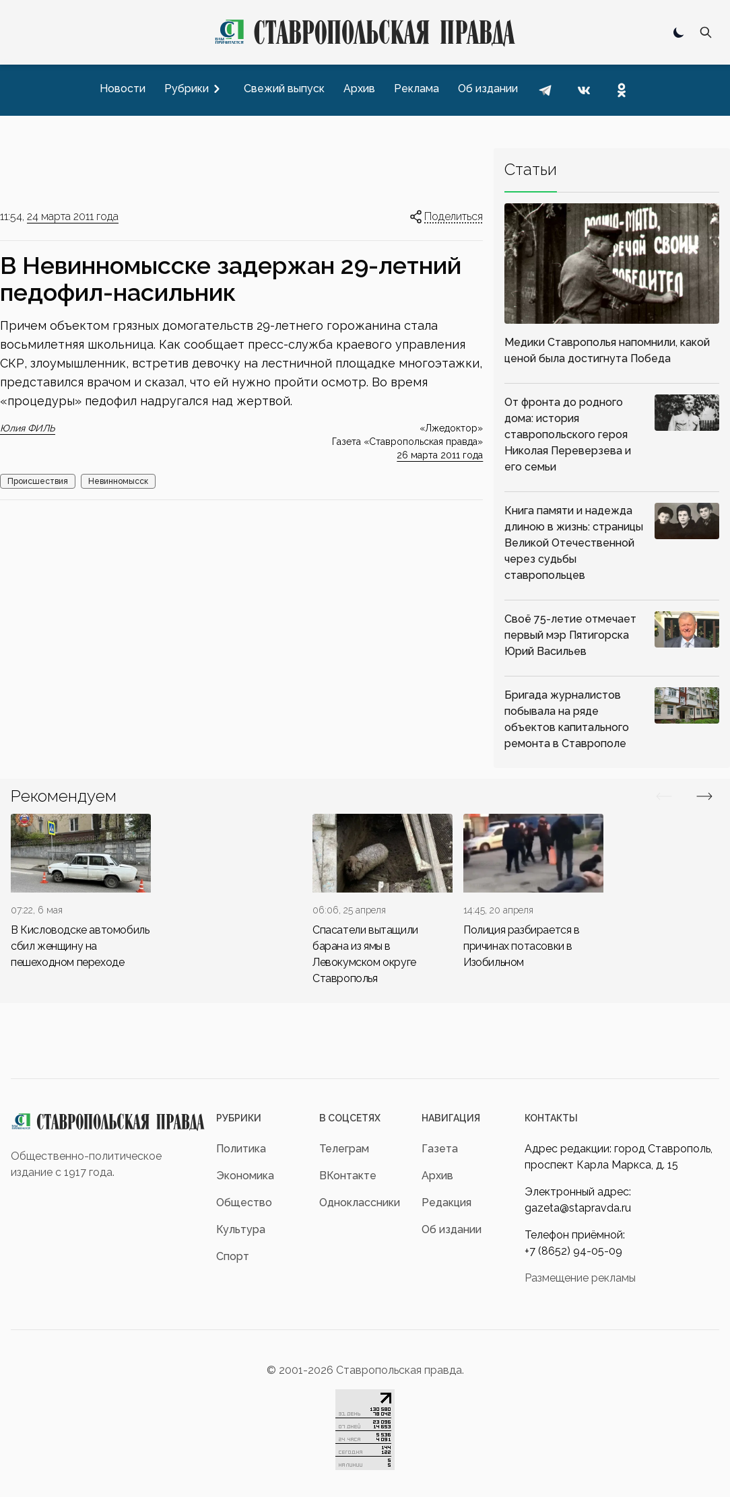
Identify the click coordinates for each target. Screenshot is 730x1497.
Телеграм (344, 1148)
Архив (437, 1175)
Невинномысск (118, 481)
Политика (241, 1148)
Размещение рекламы (580, 1278)
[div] (81, 892)
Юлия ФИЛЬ (27, 428)
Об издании (452, 1229)
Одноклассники (359, 1202)
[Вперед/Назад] (664, 796)
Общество (244, 1202)
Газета (440, 1148)
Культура (240, 1229)
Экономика (245, 1175)
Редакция (446, 1202)
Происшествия (37, 481)
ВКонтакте (347, 1175)
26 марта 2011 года (440, 455)
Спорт (232, 1256)
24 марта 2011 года (73, 216)
